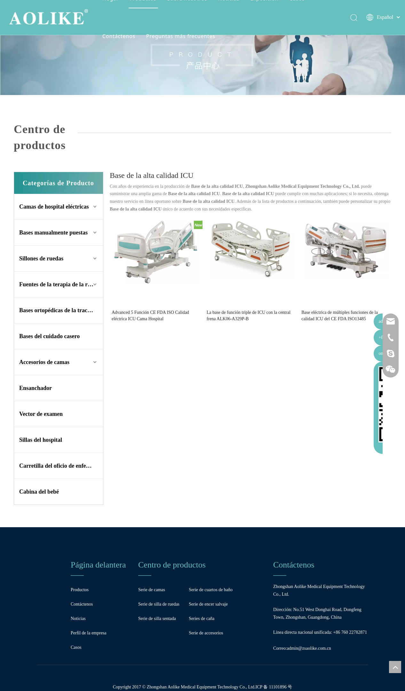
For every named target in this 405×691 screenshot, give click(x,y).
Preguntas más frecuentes (182, 36)
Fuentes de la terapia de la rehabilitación (61, 284)
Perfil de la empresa (89, 633)
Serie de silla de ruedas (158, 604)
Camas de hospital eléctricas (54, 206)
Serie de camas (151, 589)
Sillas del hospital (40, 440)
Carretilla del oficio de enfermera (60, 466)
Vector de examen (41, 414)
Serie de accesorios (206, 633)
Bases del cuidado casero (49, 336)
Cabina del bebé (39, 491)
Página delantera (98, 564)
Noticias (78, 618)
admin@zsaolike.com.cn (309, 648)
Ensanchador (35, 388)
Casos (76, 647)
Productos (80, 589)
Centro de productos (172, 564)
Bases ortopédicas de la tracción (58, 310)
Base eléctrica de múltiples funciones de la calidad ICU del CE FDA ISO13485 (339, 315)
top (395, 667)
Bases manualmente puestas (53, 232)
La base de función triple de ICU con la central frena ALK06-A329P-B (248, 315)
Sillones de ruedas (41, 258)
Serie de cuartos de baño (211, 589)
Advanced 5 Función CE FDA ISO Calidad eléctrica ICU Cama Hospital (150, 315)
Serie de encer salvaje (208, 604)
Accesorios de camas (44, 362)
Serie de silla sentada (157, 618)
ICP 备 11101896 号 (273, 687)
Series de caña (201, 618)
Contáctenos (120, 36)
